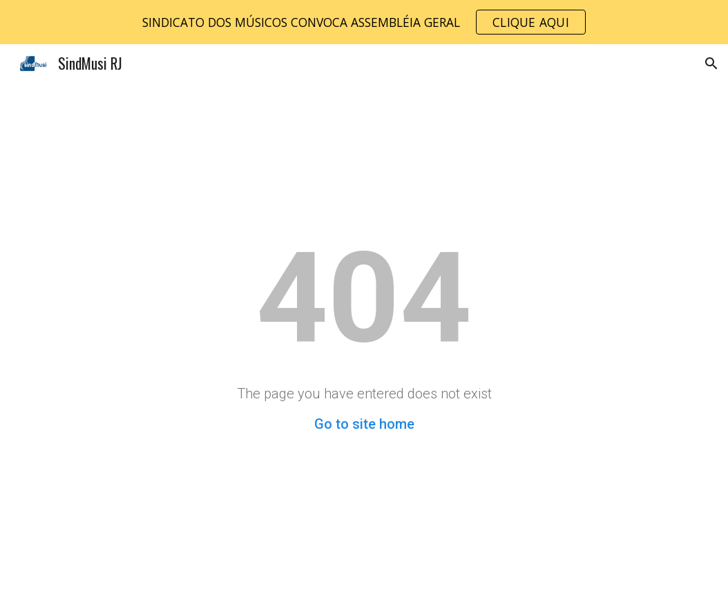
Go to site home (364, 424)
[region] (364, 22)
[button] (711, 63)
